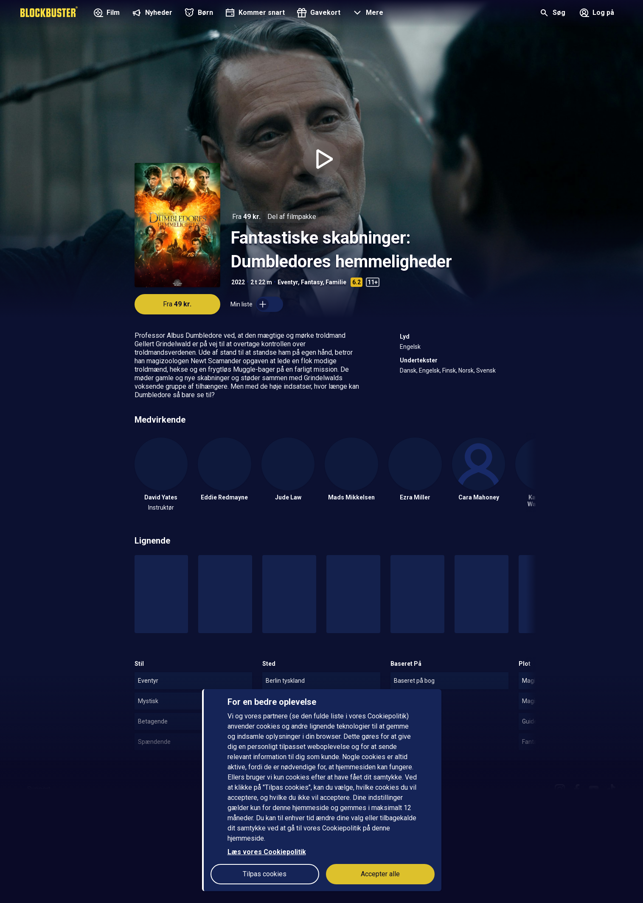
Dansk (408, 370)
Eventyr (288, 282)
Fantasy (312, 282)
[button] (367, 13)
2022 (238, 282)
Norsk (466, 370)
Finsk (449, 370)
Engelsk (410, 346)
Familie (336, 282)
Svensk (486, 370)
